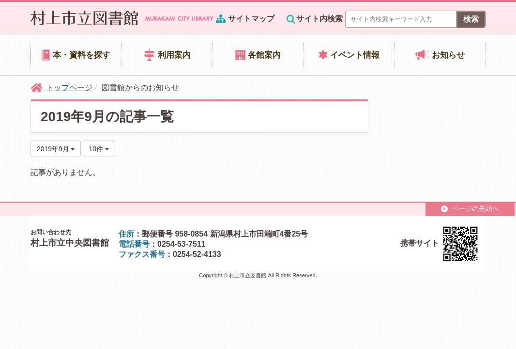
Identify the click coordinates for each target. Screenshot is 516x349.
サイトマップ (251, 19)
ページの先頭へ (470, 208)
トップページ (69, 87)
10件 (99, 149)
